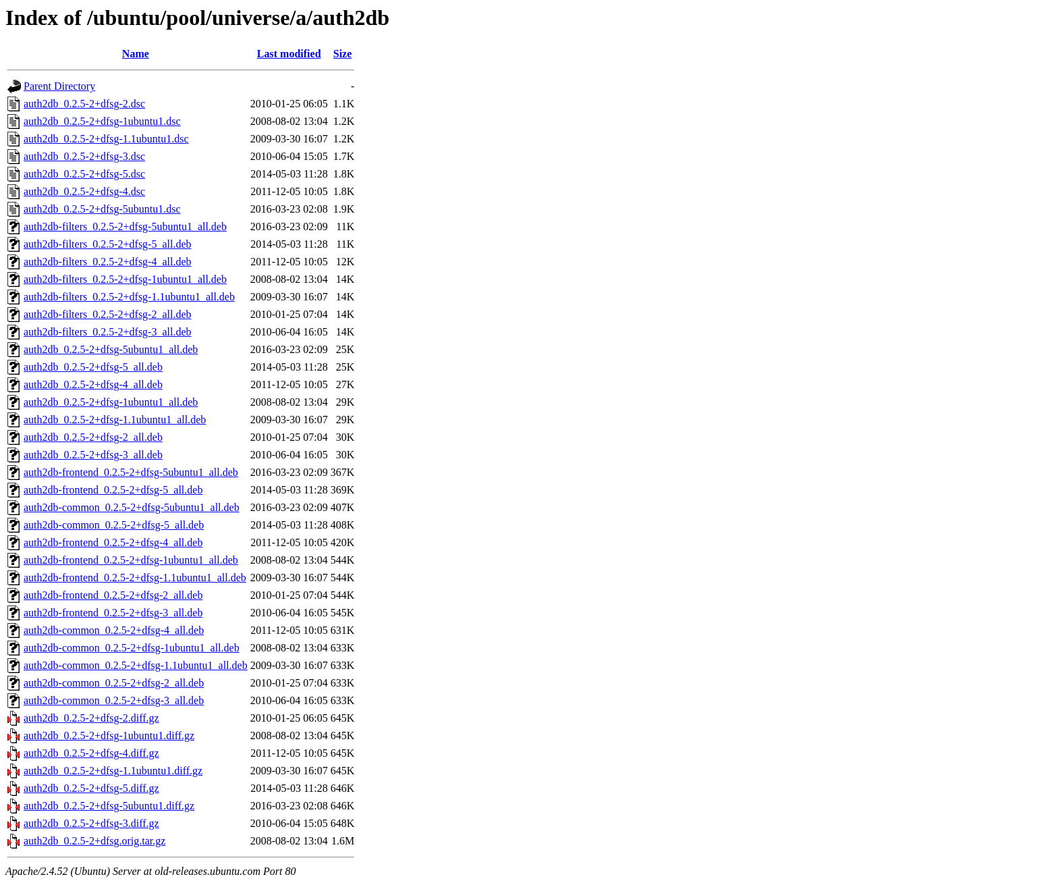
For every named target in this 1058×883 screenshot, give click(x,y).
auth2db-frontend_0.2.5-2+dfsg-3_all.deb (113, 612)
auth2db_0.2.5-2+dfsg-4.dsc (84, 191)
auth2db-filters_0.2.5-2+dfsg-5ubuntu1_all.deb (125, 226)
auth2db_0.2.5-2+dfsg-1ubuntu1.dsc (102, 121)
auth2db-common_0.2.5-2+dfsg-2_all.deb (114, 683)
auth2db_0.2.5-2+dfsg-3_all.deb (93, 454)
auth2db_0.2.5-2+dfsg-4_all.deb (93, 384)
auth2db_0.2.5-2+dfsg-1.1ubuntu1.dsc (106, 138)
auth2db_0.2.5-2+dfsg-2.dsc (84, 103)
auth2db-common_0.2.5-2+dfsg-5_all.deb (114, 525)
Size (342, 53)
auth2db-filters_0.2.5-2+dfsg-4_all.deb (108, 261)
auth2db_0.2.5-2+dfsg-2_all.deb (93, 437)
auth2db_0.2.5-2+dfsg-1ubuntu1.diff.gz (109, 735)
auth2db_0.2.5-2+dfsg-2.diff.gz (91, 718)
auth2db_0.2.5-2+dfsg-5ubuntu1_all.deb (111, 349)
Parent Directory (59, 86)
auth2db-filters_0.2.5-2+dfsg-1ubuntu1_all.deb (125, 279)
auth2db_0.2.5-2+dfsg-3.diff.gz (91, 823)
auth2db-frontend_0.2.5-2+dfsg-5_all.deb (113, 490)
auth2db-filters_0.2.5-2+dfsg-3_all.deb (108, 332)
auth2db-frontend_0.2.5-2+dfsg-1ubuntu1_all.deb (131, 560)
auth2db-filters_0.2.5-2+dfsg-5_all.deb (108, 244)
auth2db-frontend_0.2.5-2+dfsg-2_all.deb (113, 595)
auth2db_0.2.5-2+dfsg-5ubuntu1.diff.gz (109, 805)
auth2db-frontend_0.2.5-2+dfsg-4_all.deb (113, 542)
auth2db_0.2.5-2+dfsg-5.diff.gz (91, 788)
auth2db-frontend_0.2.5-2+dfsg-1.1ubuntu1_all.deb (135, 577)
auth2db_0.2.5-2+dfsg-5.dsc (84, 174)
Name (135, 53)
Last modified (289, 53)
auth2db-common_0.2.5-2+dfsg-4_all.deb (114, 630)
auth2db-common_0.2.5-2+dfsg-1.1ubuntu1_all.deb (136, 665)
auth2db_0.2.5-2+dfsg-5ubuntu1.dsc (102, 209)
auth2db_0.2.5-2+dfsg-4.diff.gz (91, 753)
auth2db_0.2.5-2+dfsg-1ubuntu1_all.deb (111, 402)
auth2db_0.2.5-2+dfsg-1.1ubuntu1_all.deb (115, 419)
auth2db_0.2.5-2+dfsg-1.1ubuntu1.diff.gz (113, 770)
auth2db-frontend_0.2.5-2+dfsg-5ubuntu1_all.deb (131, 472)
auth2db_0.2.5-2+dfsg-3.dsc (84, 156)
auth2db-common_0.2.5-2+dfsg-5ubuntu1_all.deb (132, 507)
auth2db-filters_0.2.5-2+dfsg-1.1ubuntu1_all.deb (129, 296)
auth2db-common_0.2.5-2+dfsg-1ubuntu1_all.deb (132, 647)
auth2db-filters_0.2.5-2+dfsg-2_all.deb (108, 314)
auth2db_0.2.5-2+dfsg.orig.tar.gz (94, 841)
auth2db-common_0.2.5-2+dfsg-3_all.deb (114, 700)
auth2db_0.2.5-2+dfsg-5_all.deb (93, 367)
